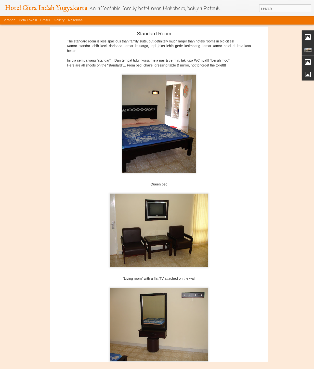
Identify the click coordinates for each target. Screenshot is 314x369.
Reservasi (75, 20)
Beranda (8, 20)
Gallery (59, 20)
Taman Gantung (32, 351)
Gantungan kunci (209, 352)
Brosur (45, 20)
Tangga (151, 354)
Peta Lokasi (28, 20)
